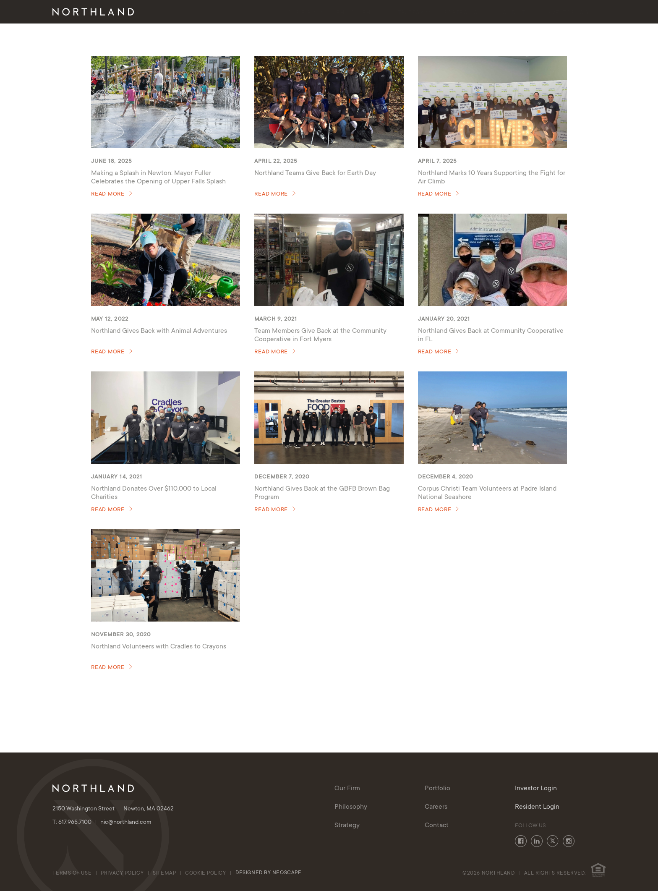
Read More (108, 194)
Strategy (409, 13)
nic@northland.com (125, 822)
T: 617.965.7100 (76, 822)
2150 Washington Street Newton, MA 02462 (113, 809)
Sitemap (164, 873)
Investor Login (570, 13)
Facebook (521, 841)
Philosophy (355, 13)
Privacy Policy (122, 873)
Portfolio (461, 13)
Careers (436, 807)
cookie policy (206, 873)
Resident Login (537, 807)
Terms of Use (71, 873)
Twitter (553, 841)
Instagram (568, 841)
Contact (511, 13)
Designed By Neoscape (268, 873)
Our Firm (301, 13)
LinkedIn (537, 841)
